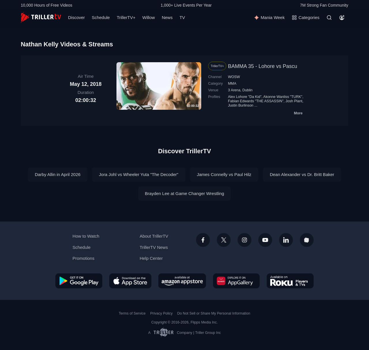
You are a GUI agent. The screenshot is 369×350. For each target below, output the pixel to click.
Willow (148, 17)
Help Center (151, 258)
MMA (232, 84)
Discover (76, 17)
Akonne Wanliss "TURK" (282, 97)
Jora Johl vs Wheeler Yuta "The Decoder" (138, 174)
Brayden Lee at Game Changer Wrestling (184, 193)
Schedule (101, 17)
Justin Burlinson (240, 105)
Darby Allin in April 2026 (57, 174)
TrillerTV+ (126, 17)
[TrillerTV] (41, 17)
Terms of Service (132, 313)
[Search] (329, 17)
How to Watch (86, 236)
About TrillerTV (154, 236)
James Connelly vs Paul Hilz (224, 174)
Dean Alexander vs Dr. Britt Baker (302, 174)
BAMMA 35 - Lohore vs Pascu (262, 66)
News (167, 17)
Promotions (84, 258)
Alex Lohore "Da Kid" (244, 97)
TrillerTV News (154, 247)
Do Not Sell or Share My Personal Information (213, 313)
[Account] (342, 17)
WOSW (234, 77)
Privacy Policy (161, 313)
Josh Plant (293, 101)
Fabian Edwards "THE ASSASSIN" (256, 101)
